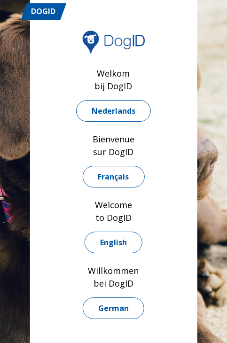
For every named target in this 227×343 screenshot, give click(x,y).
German (113, 308)
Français (113, 177)
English (113, 242)
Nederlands (113, 111)
